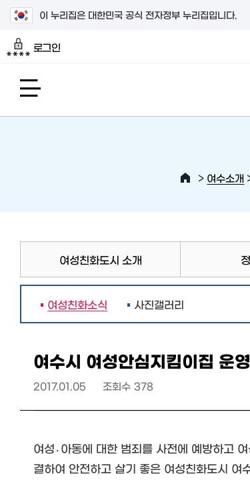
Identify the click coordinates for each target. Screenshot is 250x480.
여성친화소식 (74, 304)
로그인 (34, 47)
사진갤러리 (159, 304)
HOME (185, 178)
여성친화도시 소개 (100, 259)
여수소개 (225, 178)
